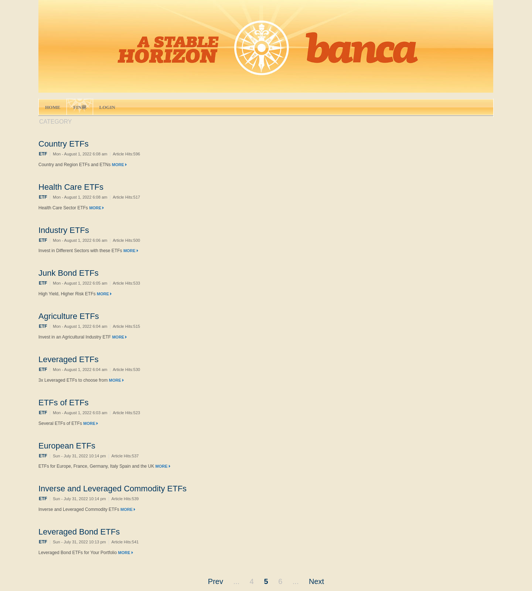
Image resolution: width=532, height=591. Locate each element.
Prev (215, 581)
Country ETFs (63, 143)
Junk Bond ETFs (68, 273)
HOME (52, 107)
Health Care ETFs (70, 187)
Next (316, 581)
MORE (119, 164)
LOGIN (107, 107)
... (236, 581)
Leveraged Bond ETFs (79, 531)
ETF (43, 154)
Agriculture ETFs (68, 316)
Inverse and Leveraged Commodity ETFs (112, 488)
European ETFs (66, 445)
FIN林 (79, 107)
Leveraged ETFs (68, 359)
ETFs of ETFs (63, 402)
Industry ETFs (63, 230)
